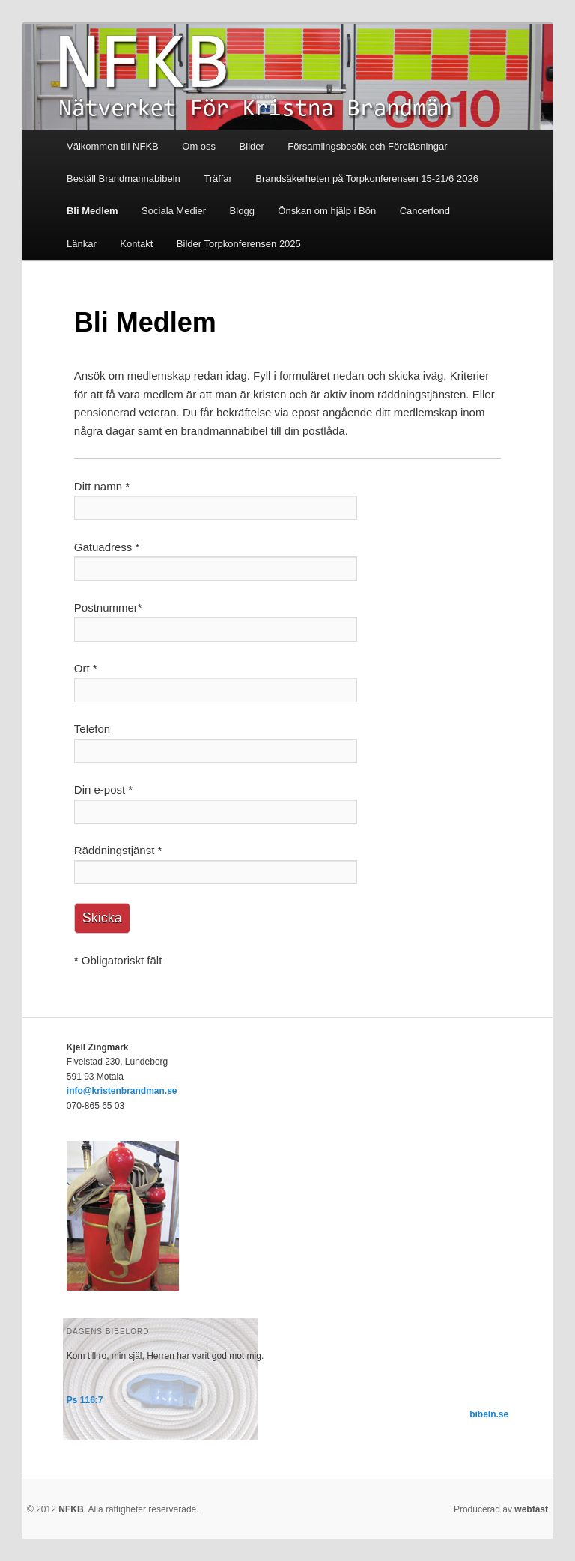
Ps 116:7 (85, 1400)
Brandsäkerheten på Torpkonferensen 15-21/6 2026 (366, 178)
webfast (531, 1509)
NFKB (70, 1509)
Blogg (242, 210)
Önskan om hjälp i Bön (327, 210)
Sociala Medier (174, 210)
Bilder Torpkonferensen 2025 (239, 243)
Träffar (218, 178)
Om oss (199, 146)
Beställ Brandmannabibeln (123, 178)
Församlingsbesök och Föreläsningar (367, 146)
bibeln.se (488, 1414)
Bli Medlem (92, 210)
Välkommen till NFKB (113, 146)
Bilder (252, 146)
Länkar (82, 243)
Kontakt (136, 243)
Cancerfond (425, 210)
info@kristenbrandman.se (122, 1091)
